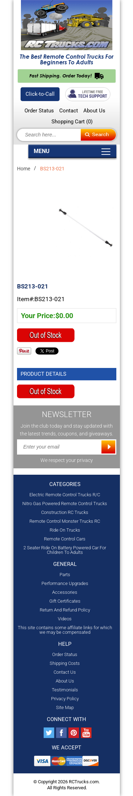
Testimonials (65, 689)
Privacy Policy (65, 698)
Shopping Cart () (72, 121)
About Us (94, 110)
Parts (65, 574)
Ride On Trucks (65, 530)
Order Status (39, 110)
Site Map (65, 707)
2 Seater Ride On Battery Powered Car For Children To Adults (64, 550)
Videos (65, 618)
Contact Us (65, 672)
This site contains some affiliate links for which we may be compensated (65, 629)
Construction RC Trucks (64, 512)
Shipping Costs (65, 663)
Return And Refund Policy (65, 610)
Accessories (64, 592)
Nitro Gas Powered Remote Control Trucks (64, 503)
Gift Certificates (65, 601)
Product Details (43, 374)
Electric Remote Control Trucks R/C (64, 494)
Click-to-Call (40, 94)
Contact (68, 110)
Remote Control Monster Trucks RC (64, 521)
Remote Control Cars (64, 539)
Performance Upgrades (64, 583)
